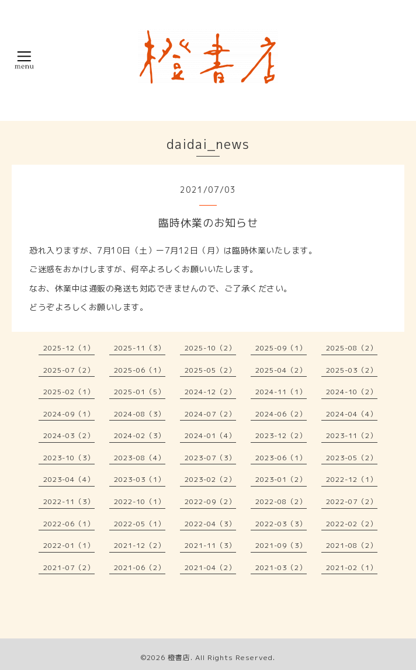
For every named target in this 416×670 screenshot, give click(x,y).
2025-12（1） (69, 348)
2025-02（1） (69, 392)
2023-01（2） (281, 479)
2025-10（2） (210, 348)
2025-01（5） (139, 392)
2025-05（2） (210, 370)
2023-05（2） (351, 458)
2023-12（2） (281, 435)
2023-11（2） (351, 435)
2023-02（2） (210, 479)
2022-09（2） (210, 501)
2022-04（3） (210, 524)
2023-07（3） (210, 458)
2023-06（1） (281, 458)
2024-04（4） (351, 414)
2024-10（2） (351, 392)
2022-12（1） (351, 479)
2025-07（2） (69, 370)
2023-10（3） (69, 458)
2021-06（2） (139, 567)
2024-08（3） (139, 414)
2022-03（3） (281, 524)
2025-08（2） (351, 348)
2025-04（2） (281, 370)
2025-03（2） (351, 370)
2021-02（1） (351, 567)
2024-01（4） (210, 435)
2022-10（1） (139, 501)
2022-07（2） (351, 501)
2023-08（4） (139, 458)
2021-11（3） (210, 545)
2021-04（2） (210, 567)
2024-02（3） (139, 435)
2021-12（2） (139, 545)
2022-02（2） (351, 524)
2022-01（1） (69, 545)
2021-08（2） (351, 545)
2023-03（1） (139, 479)
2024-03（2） (69, 435)
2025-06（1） (139, 370)
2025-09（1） (281, 348)
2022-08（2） (281, 501)
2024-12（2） (210, 392)
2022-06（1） (69, 524)
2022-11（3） (69, 501)
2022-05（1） (139, 524)
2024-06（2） (281, 414)
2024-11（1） (281, 392)
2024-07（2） (210, 414)
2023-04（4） (69, 479)
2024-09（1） (69, 414)
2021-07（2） (69, 567)
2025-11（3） (139, 348)
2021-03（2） (281, 567)
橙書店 (179, 657)
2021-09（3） (281, 545)
